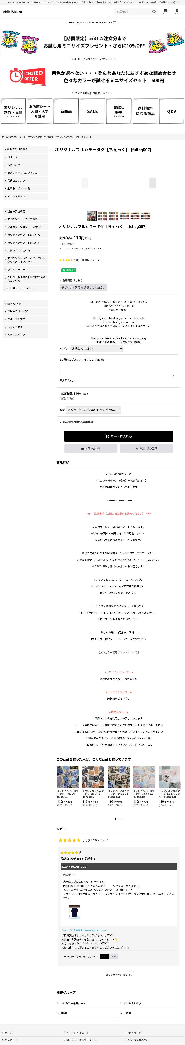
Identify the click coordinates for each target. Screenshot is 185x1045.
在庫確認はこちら (71, 285)
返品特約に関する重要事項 (76, 427)
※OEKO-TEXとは (102, 571)
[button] (141, 27)
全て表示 (119, 980)
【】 (118, 657)
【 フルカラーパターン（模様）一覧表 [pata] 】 (119, 485)
